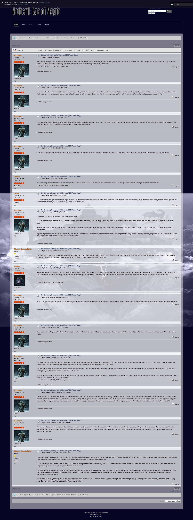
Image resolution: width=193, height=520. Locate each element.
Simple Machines (103, 512)
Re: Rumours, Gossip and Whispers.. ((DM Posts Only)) (61, 85)
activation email (23, 4)
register (47, 2)
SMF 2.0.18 (87, 512)
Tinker (17, 177)
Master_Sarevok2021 (23, 249)
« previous (173, 43)
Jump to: (162, 501)
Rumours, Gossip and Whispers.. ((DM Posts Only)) (59, 55)
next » (179, 43)
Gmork (17, 266)
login (40, 2)
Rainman (18, 55)
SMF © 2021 (94, 512)
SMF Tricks (99, 514)
